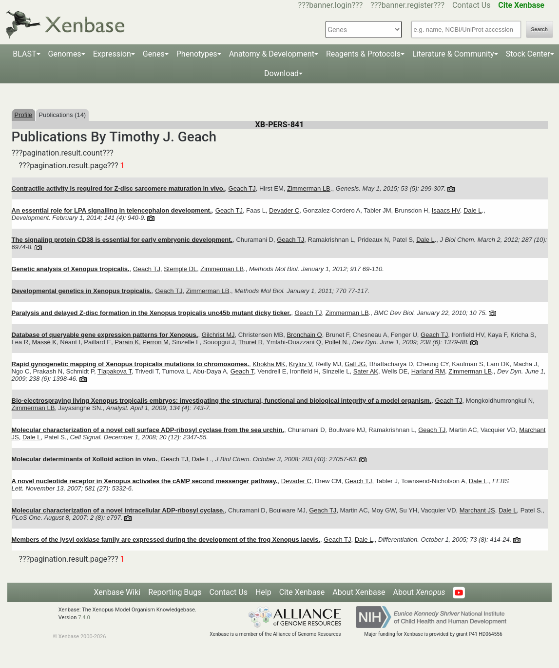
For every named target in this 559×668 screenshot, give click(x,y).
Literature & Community (453, 54)
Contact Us (471, 5)
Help (263, 592)
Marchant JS (477, 510)
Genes (154, 54)
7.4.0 (84, 617)
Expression (112, 54)
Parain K (127, 342)
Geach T (242, 371)
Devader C (284, 210)
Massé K (44, 342)
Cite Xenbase (302, 592)
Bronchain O (304, 334)
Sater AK (365, 371)
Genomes (64, 54)
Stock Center (528, 54)
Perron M (155, 342)
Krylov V (300, 364)
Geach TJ (242, 188)
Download (281, 73)
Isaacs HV (446, 210)
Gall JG (355, 364)
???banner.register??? (407, 5)
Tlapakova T (114, 371)
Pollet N (336, 342)
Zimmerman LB (308, 188)
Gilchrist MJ (218, 334)
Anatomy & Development (271, 54)
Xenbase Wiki (117, 592)
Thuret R (250, 342)
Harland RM (428, 371)
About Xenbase (358, 592)
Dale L (472, 210)
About (419, 592)
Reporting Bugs (174, 592)
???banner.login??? (330, 5)
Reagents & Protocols (363, 54)
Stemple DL (180, 269)
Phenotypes (196, 54)
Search (539, 29)
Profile (24, 114)
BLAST (24, 54)
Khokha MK (268, 364)
